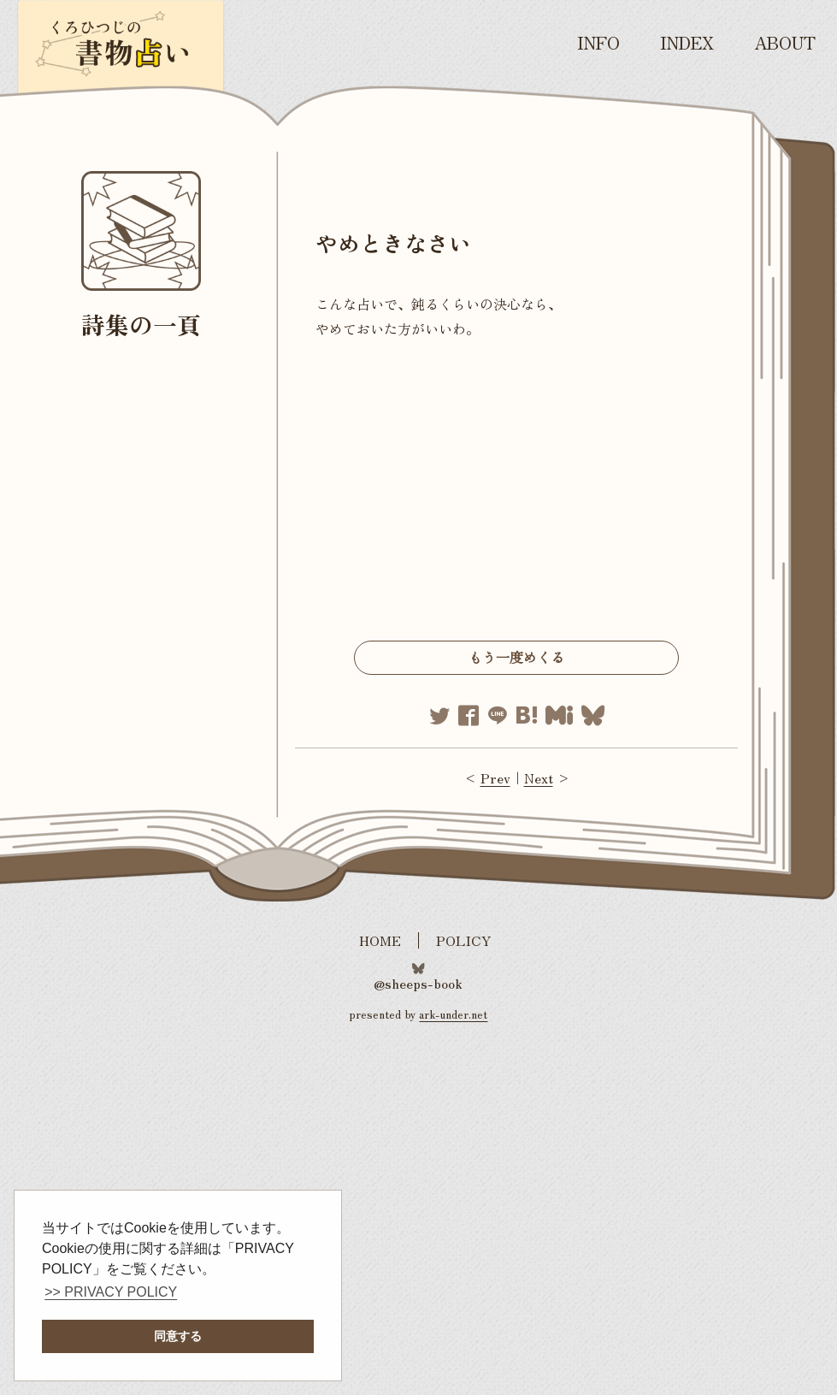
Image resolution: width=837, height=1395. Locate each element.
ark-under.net (453, 1014)
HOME (380, 940)
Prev (495, 777)
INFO (598, 43)
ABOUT (785, 43)
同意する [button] (178, 1336)
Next (538, 777)
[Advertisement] (516, 495)
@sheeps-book (418, 981)
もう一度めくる (516, 657)
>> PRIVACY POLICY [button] (110, 1292)
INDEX (687, 43)
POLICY (464, 940)
